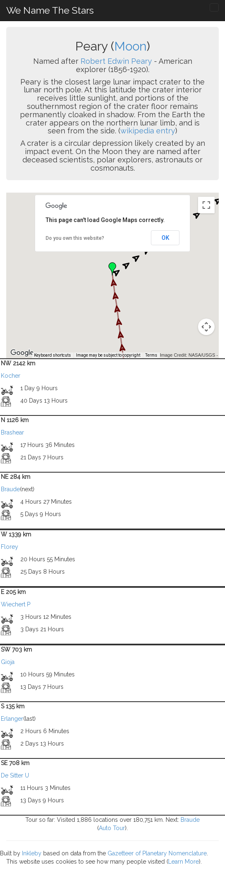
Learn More (183, 861)
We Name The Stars (50, 10)
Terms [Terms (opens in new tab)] (151, 355)
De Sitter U (15, 775)
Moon (130, 46)
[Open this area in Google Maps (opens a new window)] (22, 353)
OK (165, 237)
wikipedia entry (147, 130)
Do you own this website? (75, 238)
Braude (10, 489)
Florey (9, 546)
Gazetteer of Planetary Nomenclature (157, 853)
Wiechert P (15, 604)
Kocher (10, 375)
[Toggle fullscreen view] (206, 205)
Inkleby (32, 853)
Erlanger (12, 718)
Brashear (12, 432)
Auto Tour (112, 828)
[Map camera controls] (206, 327)
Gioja (8, 662)
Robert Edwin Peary (116, 61)
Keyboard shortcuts (52, 355)
